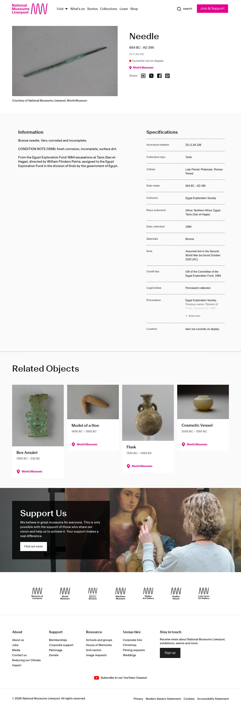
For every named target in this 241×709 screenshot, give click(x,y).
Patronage (55, 650)
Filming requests (134, 650)
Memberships (58, 640)
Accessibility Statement (213, 698)
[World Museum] (65, 593)
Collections (108, 9)
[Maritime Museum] (120, 593)
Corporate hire (132, 640)
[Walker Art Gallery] (148, 593)
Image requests (96, 655)
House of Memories (99, 645)
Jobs (15, 645)
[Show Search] (184, 9)
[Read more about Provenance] (205, 308)
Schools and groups (99, 640)
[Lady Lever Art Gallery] (204, 593)
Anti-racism (93, 650)
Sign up (170, 653)
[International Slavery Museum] (92, 593)
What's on (77, 9)
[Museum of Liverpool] (37, 593)
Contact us (19, 655)
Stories (92, 9)
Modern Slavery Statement (163, 698)
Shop (134, 9)
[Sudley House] (176, 593)
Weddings (129, 655)
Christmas (129, 645)
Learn (124, 9)
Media (16, 650)
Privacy (138, 698)
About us (18, 640)
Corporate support (61, 645)
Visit (60, 9)
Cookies (189, 698)
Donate (54, 655)
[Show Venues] (66, 9)
